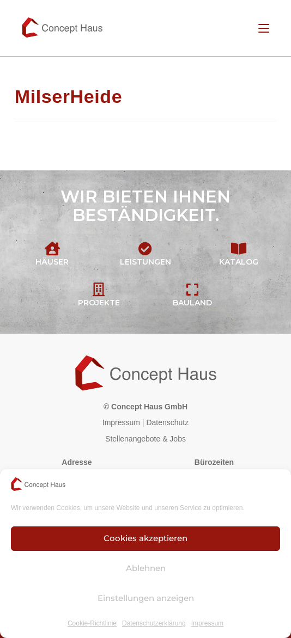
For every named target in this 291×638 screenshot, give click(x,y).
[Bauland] (192, 289)
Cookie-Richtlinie (92, 623)
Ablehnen (146, 568)
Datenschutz (167, 422)
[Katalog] (239, 248)
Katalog (238, 262)
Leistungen (145, 262)
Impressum (207, 623)
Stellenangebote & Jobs (145, 438)
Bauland (192, 303)
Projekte (99, 303)
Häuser (52, 262)
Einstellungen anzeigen (146, 598)
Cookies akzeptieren (145, 538)
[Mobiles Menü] (263, 28)
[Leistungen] (145, 248)
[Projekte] (99, 289)
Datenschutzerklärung (154, 623)
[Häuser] (52, 248)
